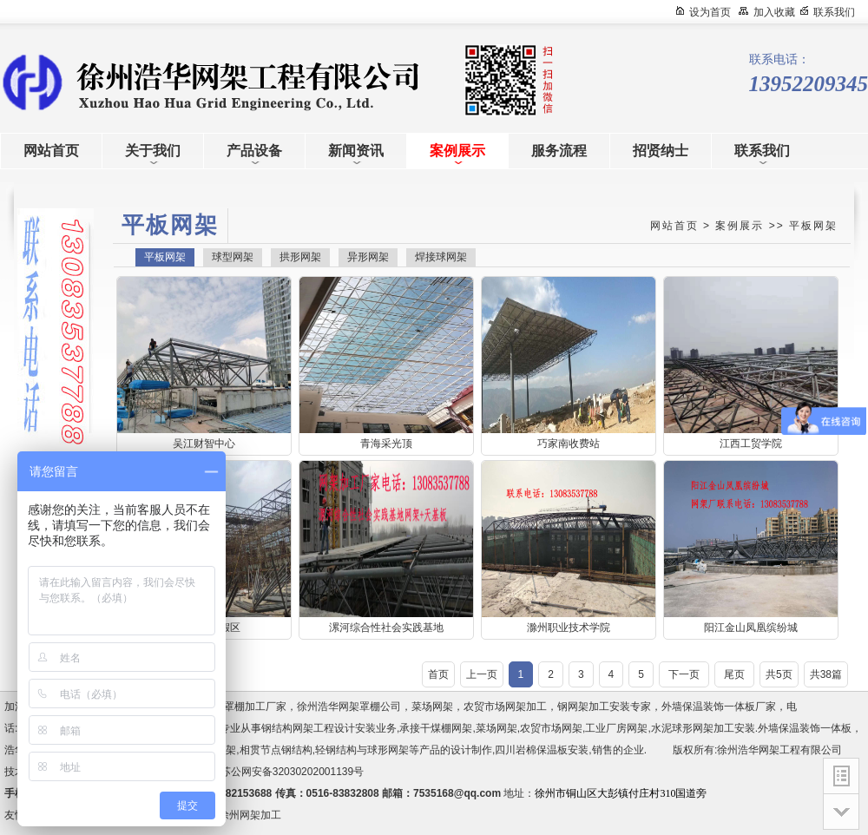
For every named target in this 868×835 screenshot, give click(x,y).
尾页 (734, 674)
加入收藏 (774, 12)
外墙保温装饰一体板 (805, 728)
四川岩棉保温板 (531, 750)
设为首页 (710, 12)
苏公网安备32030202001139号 (295, 772)
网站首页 (674, 226)
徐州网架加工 (250, 815)
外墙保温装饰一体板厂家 (718, 706)
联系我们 (834, 12)
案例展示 (739, 226)
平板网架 (813, 226)
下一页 (684, 674)
